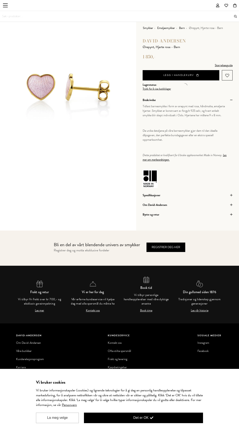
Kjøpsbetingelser (117, 367)
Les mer (39, 310)
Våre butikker (24, 351)
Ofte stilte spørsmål (119, 351)
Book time (146, 310)
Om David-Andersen (28, 343)
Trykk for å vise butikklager (157, 89)
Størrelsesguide (224, 65)
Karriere (21, 367)
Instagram (203, 343)
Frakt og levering (117, 359)
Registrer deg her (166, 247)
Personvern (69, 404)
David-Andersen (164, 41)
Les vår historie (199, 310)
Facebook (203, 351)
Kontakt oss (93, 310)
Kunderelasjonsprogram (30, 359)
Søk (235, 16)
